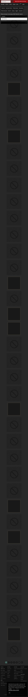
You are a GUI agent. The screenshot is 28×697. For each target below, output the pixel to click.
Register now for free (20, 1)
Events (8, 675)
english (22, 677)
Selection (3, 8)
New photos (21, 8)
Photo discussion (4, 10)
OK (9, 692)
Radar (8, 677)
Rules (2, 677)
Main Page (3, 670)
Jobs (8, 673)
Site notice (3, 685)
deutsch (22, 676)
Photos (8, 670)
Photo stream (15, 8)
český (22, 679)
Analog (13, 10)
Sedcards (9, 668)
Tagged (16, 10)
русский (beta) (24, 681)
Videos (8, 672)
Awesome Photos (9, 8)
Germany (3, 16)
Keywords (20, 10)
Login (20, 3)
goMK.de (15, 678)
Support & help (4, 672)
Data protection (4, 683)
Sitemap (2, 682)
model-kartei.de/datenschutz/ (13, 690)
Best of (9, 10)
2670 (19, 662)
